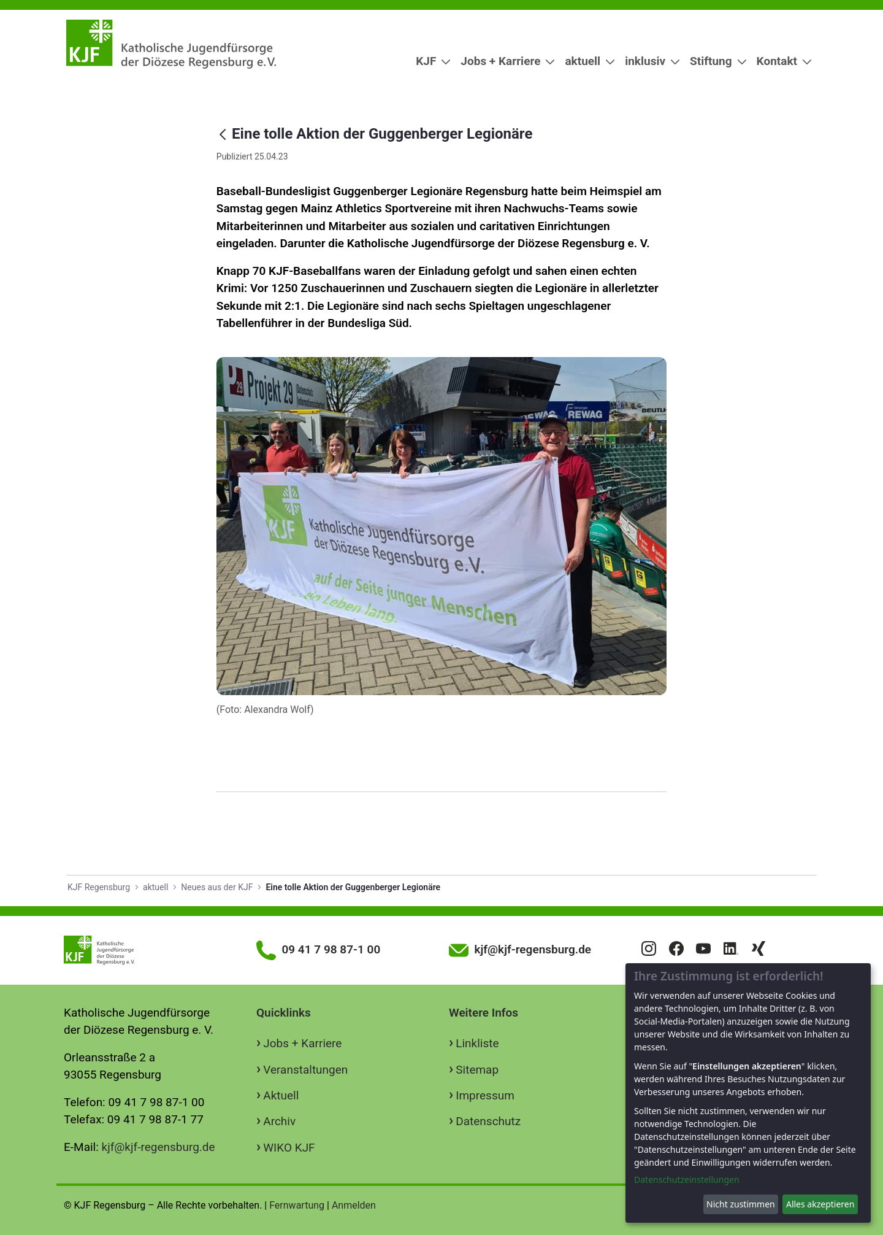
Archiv (279, 1121)
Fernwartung (296, 1205)
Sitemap (477, 1070)
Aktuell (281, 1095)
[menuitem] (428, 62)
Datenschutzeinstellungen (687, 1179)
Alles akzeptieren (820, 1204)
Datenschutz (488, 1121)
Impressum (485, 1095)
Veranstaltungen (305, 1070)
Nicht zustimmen (740, 1204)
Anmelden (354, 1205)
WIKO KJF (289, 1148)
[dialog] (748, 1093)
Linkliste (477, 1043)
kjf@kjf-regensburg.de (158, 1147)
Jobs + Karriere (302, 1043)
